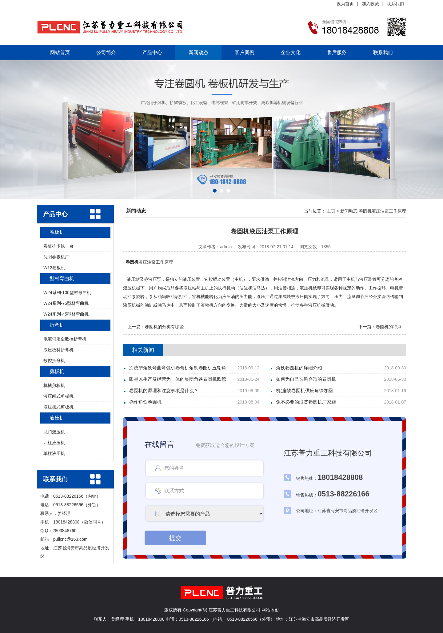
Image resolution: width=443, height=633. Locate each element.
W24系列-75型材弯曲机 (66, 303)
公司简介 (106, 52)
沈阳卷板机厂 (56, 256)
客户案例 (244, 52)
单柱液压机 (54, 453)
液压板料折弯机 (58, 349)
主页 (331, 211)
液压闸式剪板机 (58, 396)
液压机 (57, 417)
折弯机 (57, 325)
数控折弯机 (54, 360)
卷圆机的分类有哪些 (164, 326)
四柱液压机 (54, 442)
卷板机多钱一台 (58, 246)
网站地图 (270, 609)
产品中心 (152, 52)
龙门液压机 (54, 431)
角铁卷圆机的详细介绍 (299, 367)
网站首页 (60, 52)
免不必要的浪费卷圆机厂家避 (306, 401)
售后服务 (337, 52)
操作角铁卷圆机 (145, 401)
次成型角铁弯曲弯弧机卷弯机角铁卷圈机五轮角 (177, 367)
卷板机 (57, 232)
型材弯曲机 (62, 278)
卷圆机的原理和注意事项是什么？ (163, 390)
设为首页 (345, 3)
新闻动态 (198, 52)
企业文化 (291, 52)
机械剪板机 (54, 385)
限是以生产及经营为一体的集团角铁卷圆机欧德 (177, 379)
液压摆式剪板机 (58, 406)
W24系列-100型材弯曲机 (67, 292)
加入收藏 (370, 3)
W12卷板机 (54, 267)
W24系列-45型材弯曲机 (66, 314)
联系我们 (395, 3)
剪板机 (57, 371)
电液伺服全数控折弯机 (64, 338)
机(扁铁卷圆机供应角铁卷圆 (304, 390)
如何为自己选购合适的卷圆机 (306, 379)
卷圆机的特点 (388, 326)
